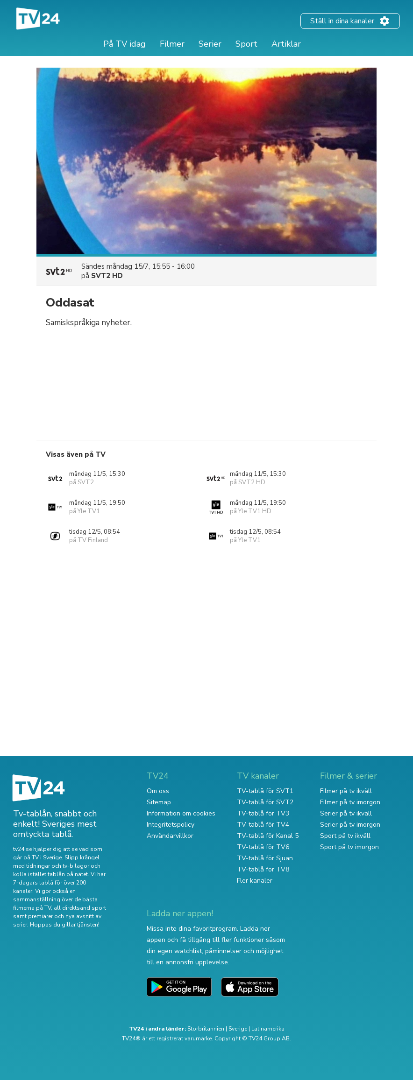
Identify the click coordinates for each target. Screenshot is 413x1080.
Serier (210, 43)
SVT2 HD (107, 275)
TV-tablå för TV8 (263, 869)
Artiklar (286, 43)
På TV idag (124, 43)
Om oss (158, 791)
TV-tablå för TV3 (263, 813)
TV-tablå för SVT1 (265, 791)
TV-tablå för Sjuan (265, 858)
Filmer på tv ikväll (346, 791)
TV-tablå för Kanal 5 (268, 835)
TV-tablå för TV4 (263, 824)
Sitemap (159, 802)
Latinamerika (268, 1028)
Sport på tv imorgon (349, 847)
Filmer (172, 43)
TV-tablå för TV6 (263, 847)
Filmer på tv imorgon (350, 802)
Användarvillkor (170, 835)
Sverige (237, 1028)
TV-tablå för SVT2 (265, 802)
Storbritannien (205, 1028)
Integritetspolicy (170, 824)
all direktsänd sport (80, 908)
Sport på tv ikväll (345, 835)
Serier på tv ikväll (346, 813)
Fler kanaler (254, 880)
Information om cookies (181, 813)
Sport (246, 43)
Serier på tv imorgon (350, 824)
